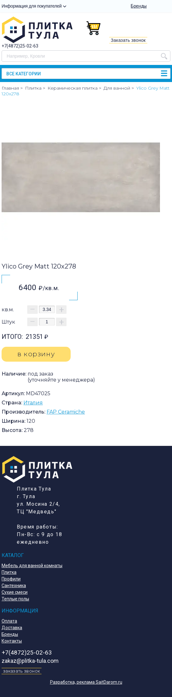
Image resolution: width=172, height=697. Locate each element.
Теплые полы (15, 598)
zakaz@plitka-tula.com (30, 660)
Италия (33, 403)
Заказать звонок (128, 40)
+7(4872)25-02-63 (20, 45)
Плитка (9, 572)
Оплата (9, 621)
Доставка (12, 627)
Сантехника (14, 585)
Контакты (12, 640)
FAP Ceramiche (66, 412)
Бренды (139, 6)
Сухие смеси (15, 592)
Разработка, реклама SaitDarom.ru (86, 682)
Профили (11, 578)
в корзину (36, 354)
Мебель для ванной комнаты (32, 565)
